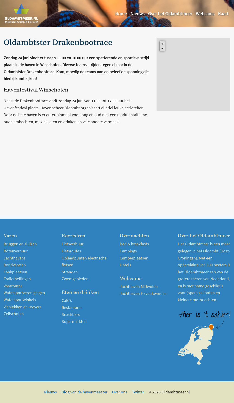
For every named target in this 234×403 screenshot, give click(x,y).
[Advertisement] (77, 162)
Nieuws (137, 13)
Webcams (205, 13)
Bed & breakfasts (134, 243)
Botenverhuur (16, 251)
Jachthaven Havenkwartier (143, 293)
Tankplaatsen (15, 272)
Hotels (125, 264)
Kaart (223, 13)
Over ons (119, 392)
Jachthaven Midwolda (139, 286)
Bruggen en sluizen (20, 243)
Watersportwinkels (20, 299)
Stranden (70, 272)
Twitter (138, 392)
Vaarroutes (13, 285)
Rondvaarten (15, 264)
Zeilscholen (14, 313)
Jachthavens (15, 258)
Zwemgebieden (75, 278)
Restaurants (72, 307)
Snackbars (71, 314)
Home (121, 13)
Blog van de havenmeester (84, 392)
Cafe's (67, 300)
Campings (128, 251)
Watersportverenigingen (24, 292)
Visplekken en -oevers (22, 306)
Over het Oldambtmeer (170, 13)
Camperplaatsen (134, 258)
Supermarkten (74, 321)
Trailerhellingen (17, 278)
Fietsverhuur (72, 243)
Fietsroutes (71, 251)
